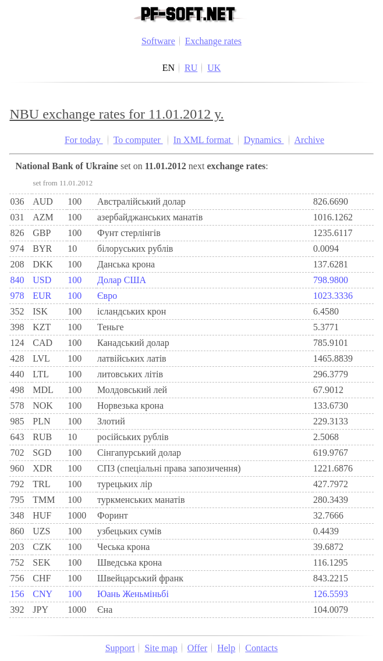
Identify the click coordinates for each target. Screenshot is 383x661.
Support (120, 648)
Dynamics (264, 140)
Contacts (261, 648)
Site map (160, 648)
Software (158, 41)
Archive (310, 140)
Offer (197, 648)
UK (214, 68)
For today (84, 140)
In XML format (203, 140)
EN (168, 68)
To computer (138, 140)
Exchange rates (213, 41)
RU (191, 68)
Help (226, 648)
